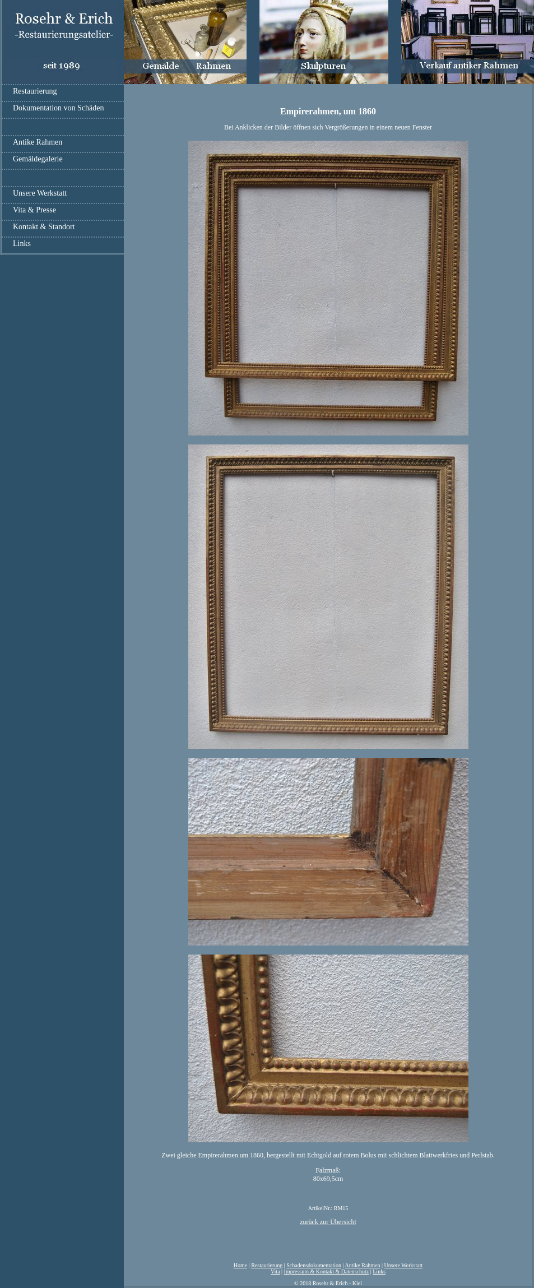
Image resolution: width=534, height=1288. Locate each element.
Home (240, 1265)
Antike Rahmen (37, 142)
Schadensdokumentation (313, 1265)
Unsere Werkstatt (40, 193)
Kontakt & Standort (44, 227)
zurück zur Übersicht (328, 1222)
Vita (275, 1271)
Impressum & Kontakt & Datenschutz (326, 1271)
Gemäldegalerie (38, 159)
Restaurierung (35, 91)
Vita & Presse (34, 210)
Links (22, 243)
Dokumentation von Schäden (58, 108)
